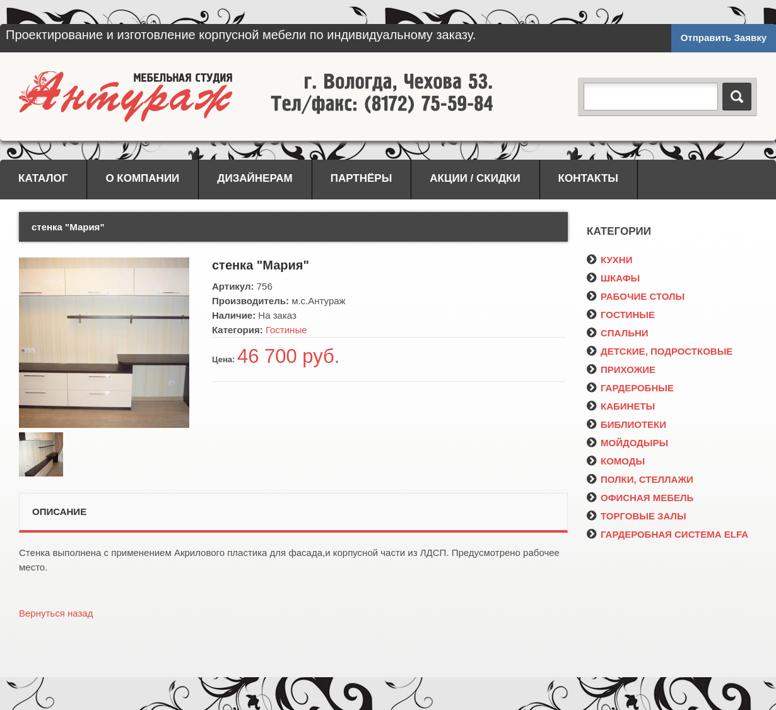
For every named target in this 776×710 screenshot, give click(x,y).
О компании (142, 178)
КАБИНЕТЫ (621, 406)
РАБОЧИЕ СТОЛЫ (636, 296)
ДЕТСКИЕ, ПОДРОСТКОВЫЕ (659, 351)
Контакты (588, 178)
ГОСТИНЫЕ (621, 314)
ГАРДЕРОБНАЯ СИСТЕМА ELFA (667, 534)
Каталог (43, 178)
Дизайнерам (254, 178)
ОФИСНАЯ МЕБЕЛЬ (640, 497)
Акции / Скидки (475, 178)
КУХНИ (609, 259)
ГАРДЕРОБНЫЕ (630, 387)
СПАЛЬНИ (618, 333)
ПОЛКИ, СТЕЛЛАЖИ (640, 479)
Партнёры (361, 178)
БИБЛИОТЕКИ (626, 424)
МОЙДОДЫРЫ (627, 442)
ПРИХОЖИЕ (621, 369)
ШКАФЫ (613, 278)
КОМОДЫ (616, 461)
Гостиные (286, 329)
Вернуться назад (56, 613)
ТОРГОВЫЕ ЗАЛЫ (636, 516)
